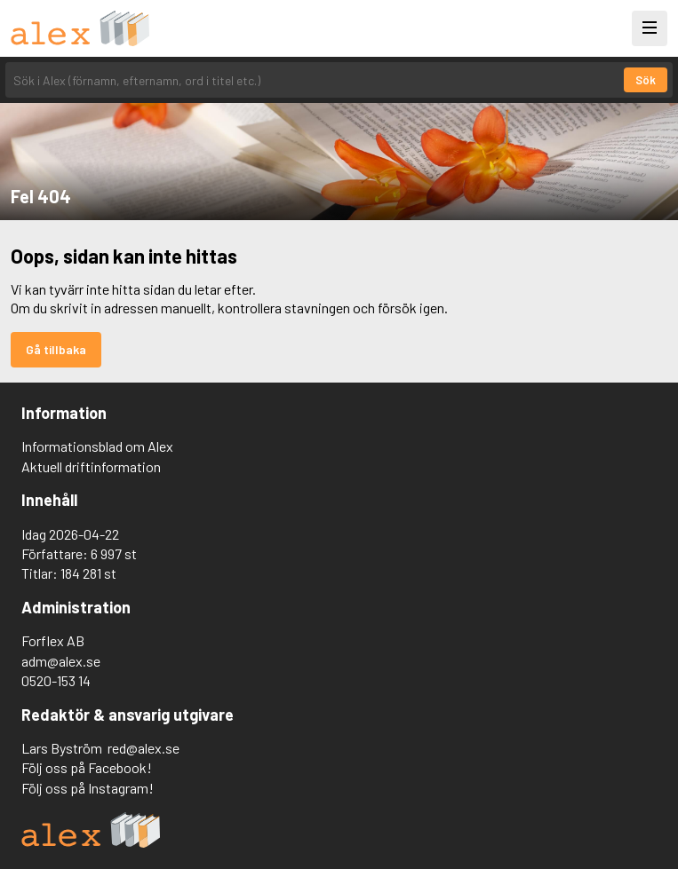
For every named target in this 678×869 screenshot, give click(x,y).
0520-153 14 (56, 680)
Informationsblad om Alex (97, 446)
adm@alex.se (60, 660)
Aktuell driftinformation (91, 466)
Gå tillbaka (56, 349)
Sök (645, 80)
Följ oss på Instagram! (87, 787)
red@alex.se (143, 747)
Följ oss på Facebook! (86, 767)
